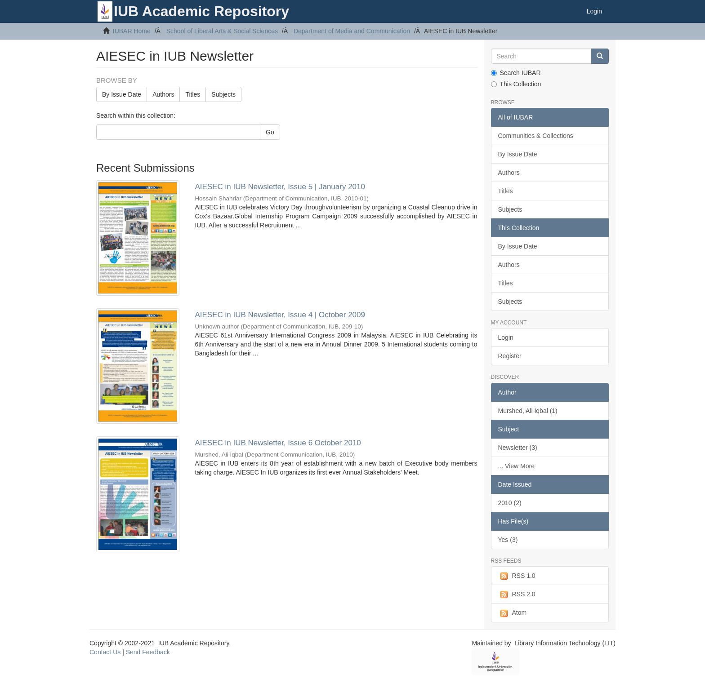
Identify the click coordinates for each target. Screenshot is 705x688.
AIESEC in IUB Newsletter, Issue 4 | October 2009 (280, 315)
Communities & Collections (535, 135)
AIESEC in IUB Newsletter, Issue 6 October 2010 (278, 443)
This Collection (516, 84)
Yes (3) (508, 539)
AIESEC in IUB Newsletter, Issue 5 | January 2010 (280, 186)
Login (505, 337)
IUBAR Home (132, 31)
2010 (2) (510, 502)
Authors (163, 94)
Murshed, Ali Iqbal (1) (528, 410)
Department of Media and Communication (352, 31)
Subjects (223, 94)
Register (510, 356)
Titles (192, 94)
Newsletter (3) (517, 447)
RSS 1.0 (516, 576)
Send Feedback (148, 652)
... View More (516, 466)
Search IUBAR (516, 72)
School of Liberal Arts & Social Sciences (222, 31)
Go (270, 132)
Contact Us (104, 652)
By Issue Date (121, 94)
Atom (512, 613)
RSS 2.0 (516, 594)
